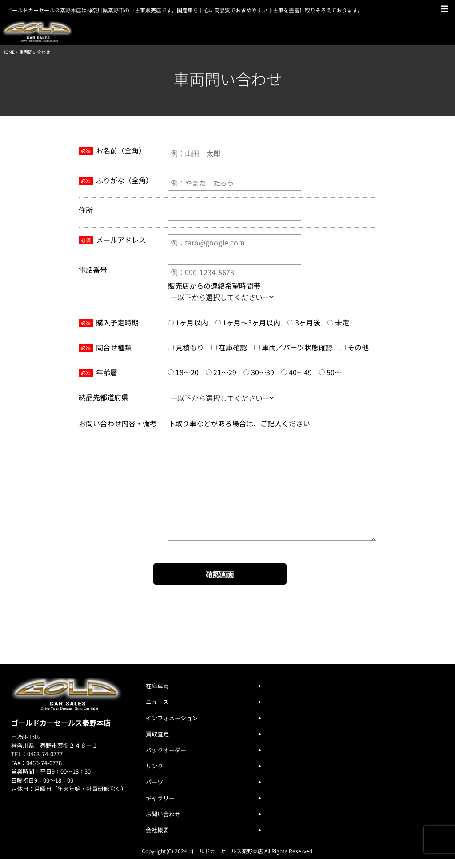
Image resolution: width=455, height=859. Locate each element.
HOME (8, 51)
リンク (154, 766)
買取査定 (157, 734)
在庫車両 (157, 686)
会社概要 (157, 830)
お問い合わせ (163, 814)
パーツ (154, 782)
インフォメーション (172, 718)
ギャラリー (160, 798)
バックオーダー (166, 750)
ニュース (157, 702)
